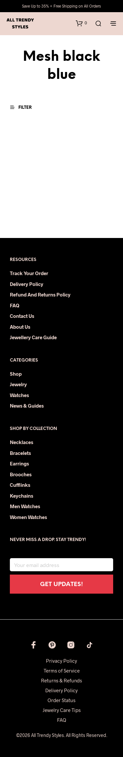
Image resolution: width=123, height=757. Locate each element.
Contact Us (22, 316)
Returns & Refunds (61, 680)
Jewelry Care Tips (62, 710)
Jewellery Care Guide (33, 337)
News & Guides (27, 406)
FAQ (14, 305)
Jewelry (18, 384)
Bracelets (20, 453)
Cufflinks (20, 485)
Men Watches (25, 506)
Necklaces (21, 442)
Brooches (20, 474)
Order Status (61, 700)
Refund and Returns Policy (40, 294)
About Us (20, 327)
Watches (19, 395)
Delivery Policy (26, 284)
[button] (81, 23)
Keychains (21, 496)
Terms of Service (62, 671)
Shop (16, 374)
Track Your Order (29, 273)
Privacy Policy (61, 661)
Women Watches (28, 517)
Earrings (19, 463)
